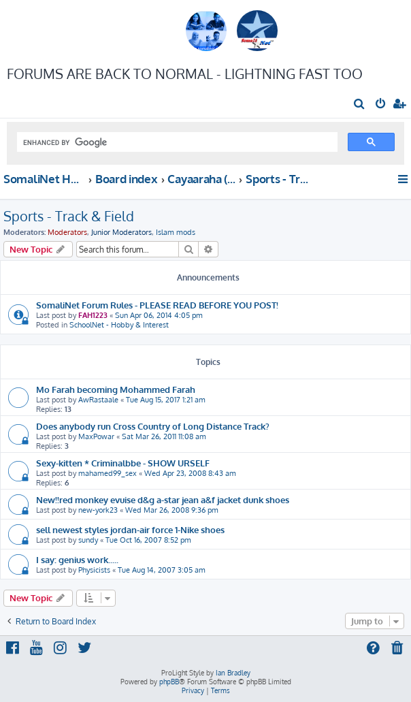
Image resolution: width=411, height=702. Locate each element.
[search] (176, 142)
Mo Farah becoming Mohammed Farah (115, 389)
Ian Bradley (233, 673)
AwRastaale (98, 399)
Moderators (67, 232)
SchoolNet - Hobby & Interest (119, 325)
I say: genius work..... (77, 559)
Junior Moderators (121, 232)
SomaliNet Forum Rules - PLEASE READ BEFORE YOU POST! (157, 304)
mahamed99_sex (107, 473)
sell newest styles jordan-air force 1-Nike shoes (130, 529)
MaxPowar (96, 436)
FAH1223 (93, 315)
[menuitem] (359, 105)
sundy (88, 540)
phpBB (169, 681)
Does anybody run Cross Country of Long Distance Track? (152, 426)
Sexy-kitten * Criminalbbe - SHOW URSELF (123, 462)
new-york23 (98, 510)
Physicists (94, 570)
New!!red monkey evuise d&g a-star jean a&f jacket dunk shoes (162, 499)
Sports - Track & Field (68, 216)
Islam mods (175, 232)
